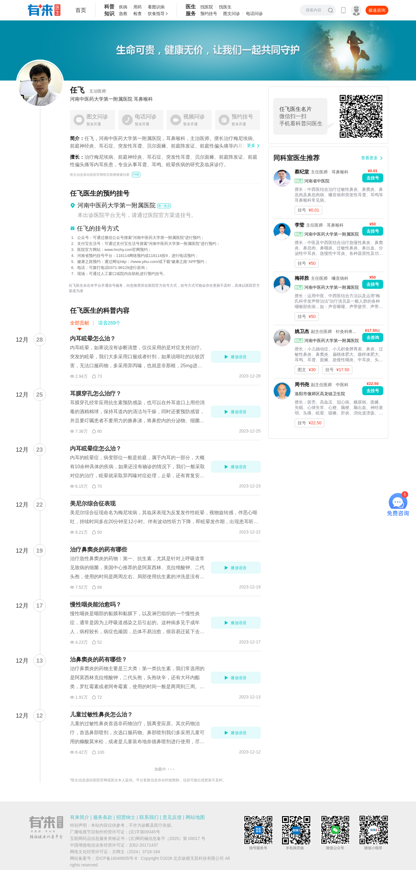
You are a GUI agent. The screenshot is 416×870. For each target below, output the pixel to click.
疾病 (123, 7)
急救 (123, 13)
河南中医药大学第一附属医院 (101, 99)
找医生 (225, 7)
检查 (137, 13)
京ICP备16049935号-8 (116, 858)
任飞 (88, 90)
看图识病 (156, 7)
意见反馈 (172, 817)
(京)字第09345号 (144, 831)
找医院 (206, 7)
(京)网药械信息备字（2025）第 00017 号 (167, 838)
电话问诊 (254, 13)
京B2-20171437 (143, 845)
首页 (80, 10)
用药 (137, 7)
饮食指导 (156, 13)
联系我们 (149, 817)
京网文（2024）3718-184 (136, 851)
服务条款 (102, 817)
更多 (251, 145)
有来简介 (79, 817)
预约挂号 (208, 13)
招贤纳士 (125, 817)
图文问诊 (231, 13)
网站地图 (195, 817)
